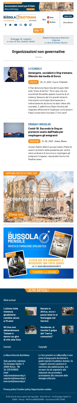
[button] (38, 30)
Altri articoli (39, 290)
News (52, 17)
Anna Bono (60, 141)
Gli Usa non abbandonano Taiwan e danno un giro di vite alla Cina (12, 333)
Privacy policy (10, 389)
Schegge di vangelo (21, 39)
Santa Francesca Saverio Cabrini (56, 39)
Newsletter (68, 22)
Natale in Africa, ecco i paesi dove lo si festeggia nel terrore (49, 314)
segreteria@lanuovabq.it (15, 378)
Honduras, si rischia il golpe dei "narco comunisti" (48, 332)
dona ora (68, 16)
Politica (33, 82)
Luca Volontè (59, 82)
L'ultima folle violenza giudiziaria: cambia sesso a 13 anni (11, 314)
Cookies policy (23, 389)
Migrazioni (34, 141)
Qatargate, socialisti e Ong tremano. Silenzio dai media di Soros (50, 74)
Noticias (52, 22)
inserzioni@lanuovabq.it (14, 381)
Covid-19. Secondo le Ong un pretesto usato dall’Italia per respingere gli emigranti (45, 132)
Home (38, 57)
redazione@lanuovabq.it (14, 375)
